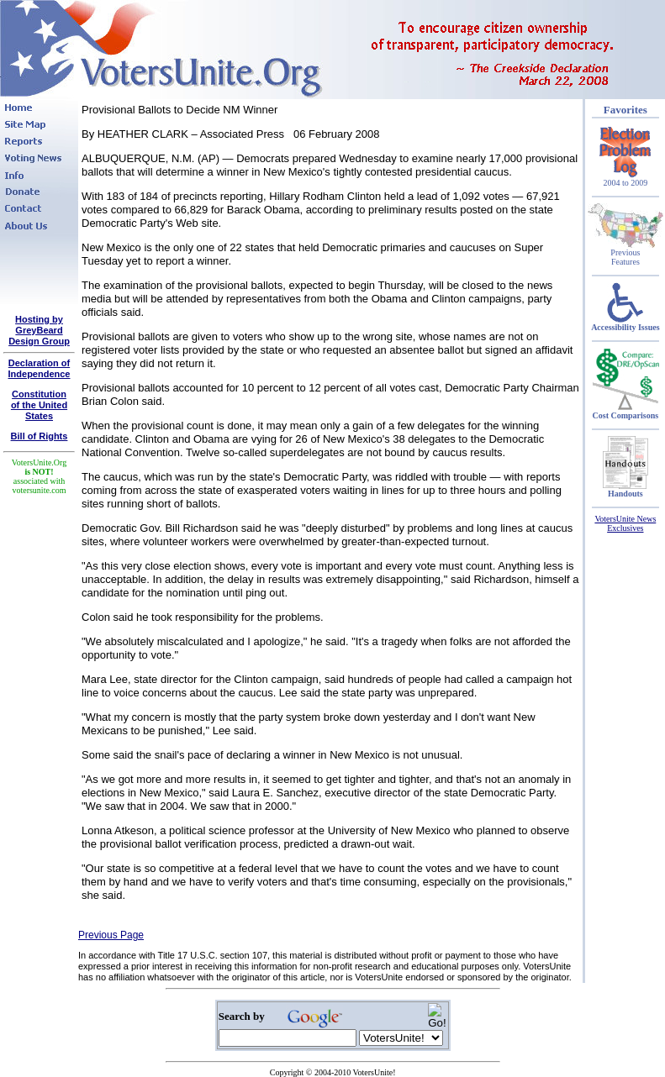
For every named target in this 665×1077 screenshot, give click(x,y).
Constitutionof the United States (39, 405)
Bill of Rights (39, 436)
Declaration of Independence (39, 368)
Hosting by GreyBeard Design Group (39, 330)
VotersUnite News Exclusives (625, 523)
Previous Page (111, 935)
